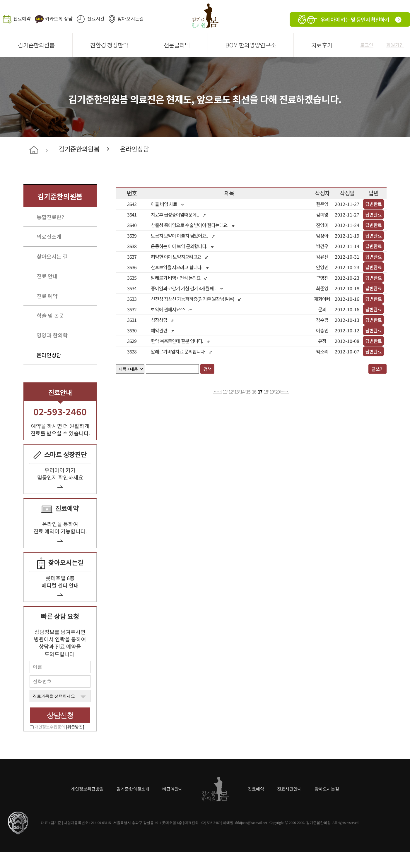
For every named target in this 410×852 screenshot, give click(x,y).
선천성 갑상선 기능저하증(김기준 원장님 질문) (192, 298)
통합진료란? (50, 217)
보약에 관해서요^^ (168, 309)
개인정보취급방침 (87, 789)
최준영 (322, 288)
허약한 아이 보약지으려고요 (176, 256)
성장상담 (159, 319)
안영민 (322, 267)
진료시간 (96, 18)
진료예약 (22, 18)
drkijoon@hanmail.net (251, 823)
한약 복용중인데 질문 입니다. (177, 340)
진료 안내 (47, 276)
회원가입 (395, 44)
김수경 (322, 319)
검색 (207, 368)
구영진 (322, 277)
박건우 (322, 246)
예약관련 (159, 330)
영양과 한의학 (52, 335)
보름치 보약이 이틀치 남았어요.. (179, 235)
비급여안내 (172, 789)
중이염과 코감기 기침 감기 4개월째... (183, 288)
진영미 (322, 225)
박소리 (322, 351)
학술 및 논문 (50, 315)
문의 (322, 309)
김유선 (322, 256)
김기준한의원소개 (133, 789)
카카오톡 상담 (59, 18)
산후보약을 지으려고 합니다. (177, 267)
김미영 (322, 214)
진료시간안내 (289, 789)
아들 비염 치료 (164, 203)
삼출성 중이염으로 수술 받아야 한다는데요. (189, 225)
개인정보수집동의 (59, 727)
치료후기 (321, 45)
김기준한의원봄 (36, 45)
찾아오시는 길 (52, 256)
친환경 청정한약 (109, 45)
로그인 (366, 44)
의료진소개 (49, 236)
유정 (322, 340)
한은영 (322, 203)
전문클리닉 (177, 45)
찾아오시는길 (130, 18)
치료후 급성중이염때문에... (175, 214)
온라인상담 (134, 148)
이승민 (322, 330)
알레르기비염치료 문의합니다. (178, 351)
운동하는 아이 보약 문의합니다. (179, 246)
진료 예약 (47, 296)
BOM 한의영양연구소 (251, 45)
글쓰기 (377, 368)
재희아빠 (322, 298)
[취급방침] (75, 727)
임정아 (322, 235)
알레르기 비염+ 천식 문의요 (176, 277)
